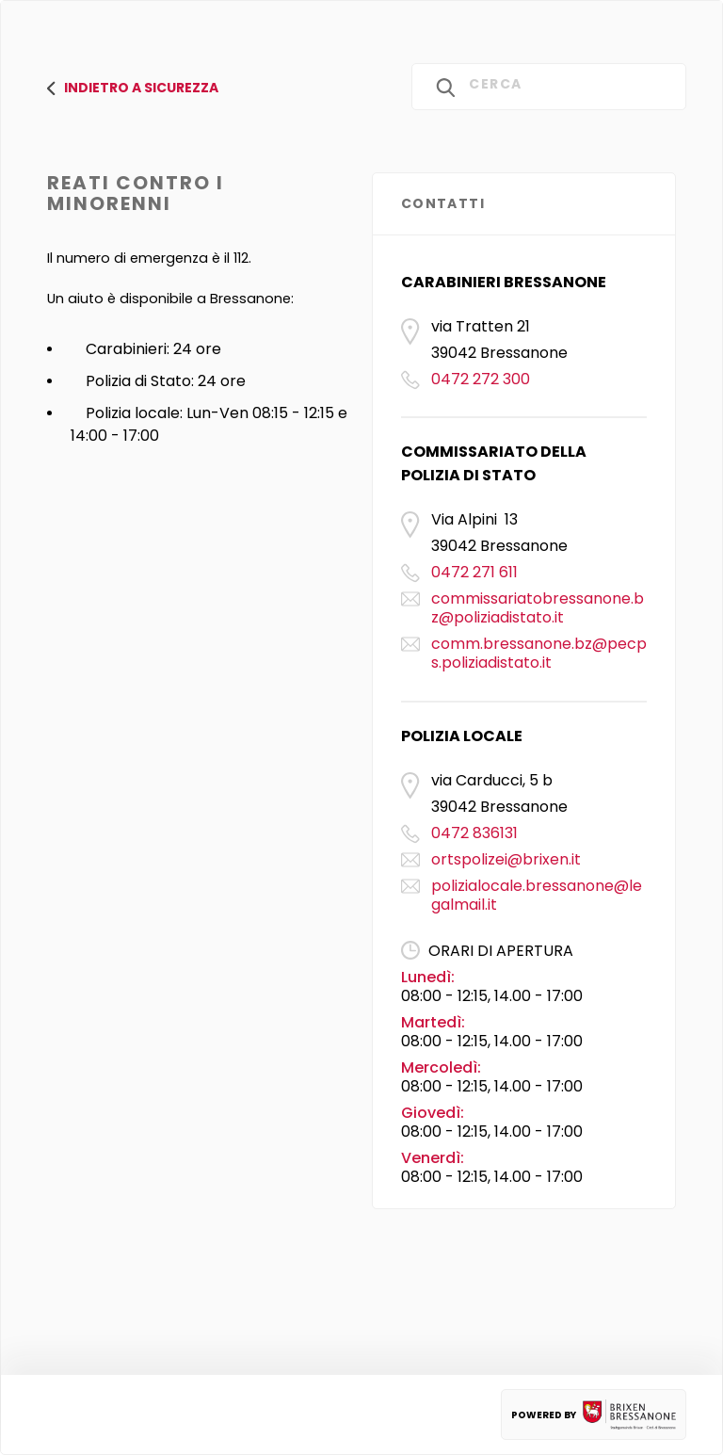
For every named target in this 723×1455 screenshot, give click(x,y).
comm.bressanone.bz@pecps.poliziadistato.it (539, 653)
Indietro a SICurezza (132, 87)
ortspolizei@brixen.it (506, 859)
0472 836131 (474, 833)
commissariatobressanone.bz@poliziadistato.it (537, 608)
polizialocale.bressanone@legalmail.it (536, 895)
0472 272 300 (480, 379)
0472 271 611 (474, 572)
